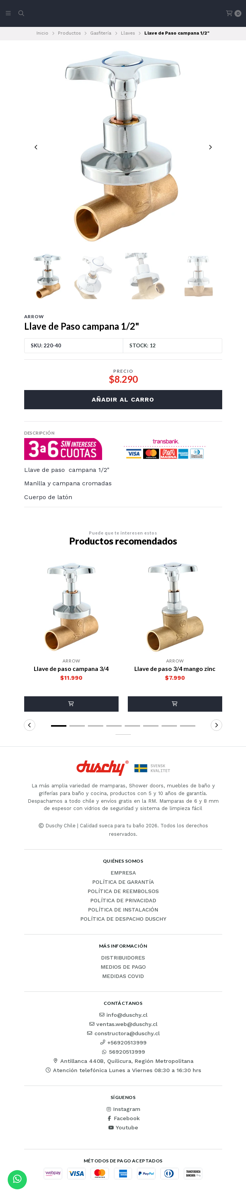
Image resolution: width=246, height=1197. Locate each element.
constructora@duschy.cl (123, 1034)
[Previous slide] (36, 147)
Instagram (123, 1109)
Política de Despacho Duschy (123, 920)
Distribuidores (123, 958)
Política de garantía (123, 883)
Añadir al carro (123, 400)
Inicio (42, 33)
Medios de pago (123, 968)
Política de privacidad (123, 901)
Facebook (123, 1119)
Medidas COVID (123, 977)
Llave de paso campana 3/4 (71, 669)
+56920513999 (123, 1043)
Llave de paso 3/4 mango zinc (175, 669)
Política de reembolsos (123, 892)
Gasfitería (100, 33)
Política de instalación (123, 910)
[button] (71, 704)
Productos (69, 33)
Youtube (123, 1128)
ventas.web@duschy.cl (123, 1025)
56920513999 (123, 1052)
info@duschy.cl (123, 1015)
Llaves (128, 33)
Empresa (123, 874)
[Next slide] (210, 147)
